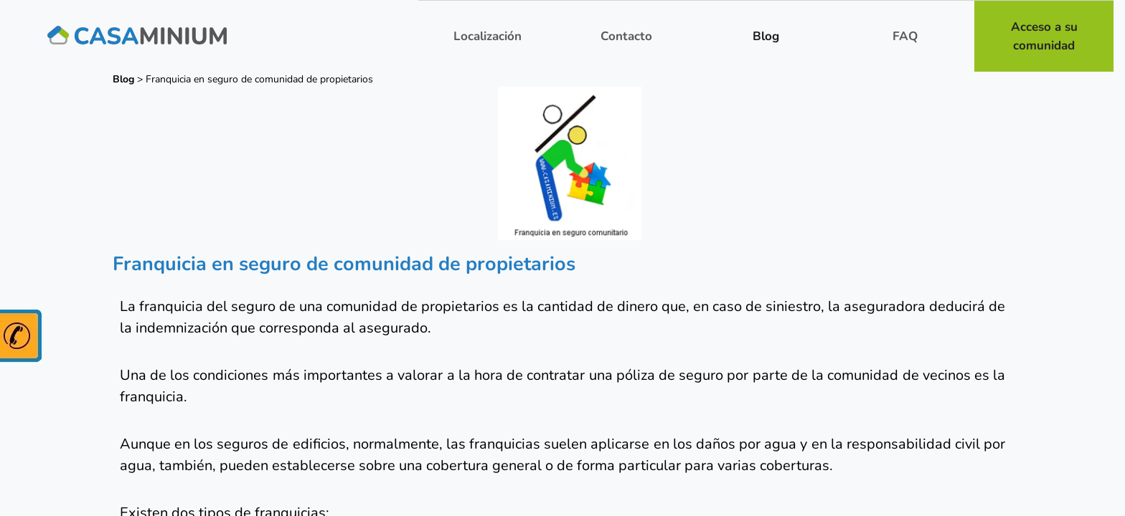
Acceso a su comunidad (1044, 36)
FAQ (905, 36)
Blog (766, 36)
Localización (487, 36)
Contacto (626, 36)
